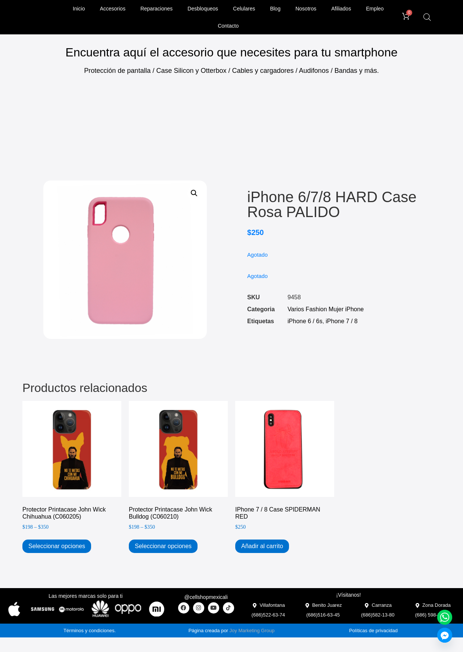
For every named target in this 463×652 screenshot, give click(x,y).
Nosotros (305, 9)
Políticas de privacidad (373, 630)
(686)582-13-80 (378, 615)
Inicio (79, 9)
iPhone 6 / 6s (305, 321)
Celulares (244, 9)
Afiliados (341, 9)
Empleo (374, 9)
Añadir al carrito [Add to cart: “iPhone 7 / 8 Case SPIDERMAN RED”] (262, 546)
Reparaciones (156, 9)
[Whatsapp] (444, 617)
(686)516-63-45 (323, 615)
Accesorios (112, 9)
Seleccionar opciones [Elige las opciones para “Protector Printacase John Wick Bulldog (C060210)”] (163, 546)
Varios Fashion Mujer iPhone (326, 309)
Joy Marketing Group (252, 630)
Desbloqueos (202, 9)
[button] (194, 193)
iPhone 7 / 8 (341, 321)
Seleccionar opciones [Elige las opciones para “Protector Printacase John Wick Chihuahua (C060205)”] (56, 546)
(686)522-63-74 (268, 615)
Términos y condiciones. (89, 630)
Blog (275, 9)
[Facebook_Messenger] (444, 635)
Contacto (228, 26)
